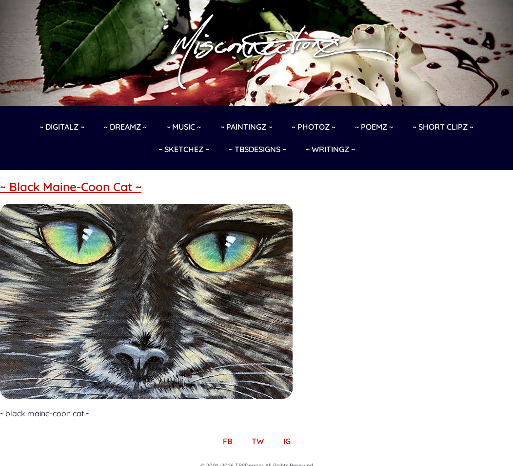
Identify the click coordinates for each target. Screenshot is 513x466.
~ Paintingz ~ (246, 127)
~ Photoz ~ (313, 127)
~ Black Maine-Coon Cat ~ (70, 186)
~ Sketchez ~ (183, 149)
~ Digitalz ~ (61, 127)
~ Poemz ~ (374, 127)
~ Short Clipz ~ (443, 127)
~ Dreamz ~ (125, 127)
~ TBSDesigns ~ (257, 149)
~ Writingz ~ (330, 149)
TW (258, 441)
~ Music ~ (183, 127)
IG (287, 441)
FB (227, 441)
